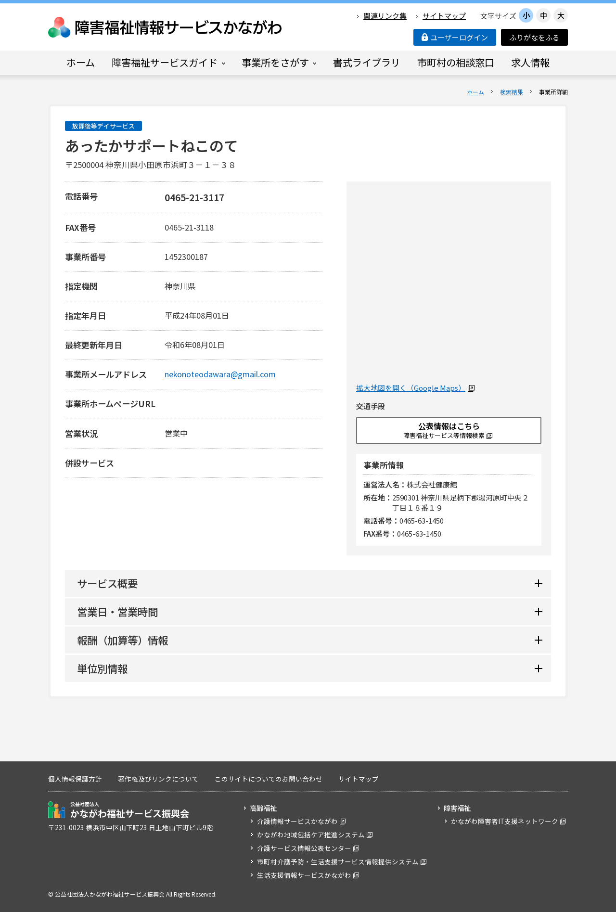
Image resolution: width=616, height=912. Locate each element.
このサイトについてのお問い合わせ (268, 779)
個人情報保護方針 (75, 779)
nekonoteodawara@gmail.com (220, 374)
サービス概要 (107, 583)
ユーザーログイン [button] (455, 37)
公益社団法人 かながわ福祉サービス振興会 (118, 809)
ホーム (475, 92)
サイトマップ (444, 15)
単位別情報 (102, 668)
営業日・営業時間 (117, 611)
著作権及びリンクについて (158, 779)
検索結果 (511, 92)
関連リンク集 (385, 15)
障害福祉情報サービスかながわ (165, 27)
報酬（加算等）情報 (122, 639)
